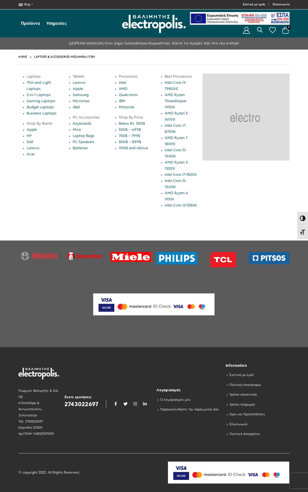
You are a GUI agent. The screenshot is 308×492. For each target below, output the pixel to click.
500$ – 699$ (130, 130)
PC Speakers (83, 142)
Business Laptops (42, 113)
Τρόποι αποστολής (243, 394)
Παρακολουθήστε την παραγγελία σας (189, 409)
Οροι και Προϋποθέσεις (247, 414)
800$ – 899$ (130, 142)
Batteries (80, 148)
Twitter (125, 404)
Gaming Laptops (41, 101)
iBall (76, 107)
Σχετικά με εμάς (254, 4)
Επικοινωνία (281, 4)
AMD (123, 89)
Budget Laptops (40, 107)
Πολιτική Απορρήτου (244, 434)
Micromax (81, 101)
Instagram (135, 404)
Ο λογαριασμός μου (175, 399)
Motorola (126, 107)
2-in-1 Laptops (39, 95)
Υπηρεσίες (56, 23)
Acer (31, 154)
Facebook (116, 404)
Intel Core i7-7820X (181, 175)
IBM (122, 101)
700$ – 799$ (129, 136)
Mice (77, 130)
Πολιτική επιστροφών (245, 384)
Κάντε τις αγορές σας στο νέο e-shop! (205, 43)
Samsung (81, 95)
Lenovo (33, 148)
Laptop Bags (83, 136)
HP (29, 136)
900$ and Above (133, 148)
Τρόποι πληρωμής (242, 404)
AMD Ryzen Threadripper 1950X (176, 101)
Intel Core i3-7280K (181, 205)
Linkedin (145, 404)
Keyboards (82, 123)
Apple (32, 130)
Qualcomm (128, 95)
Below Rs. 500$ (132, 123)
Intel (122, 83)
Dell (30, 142)
